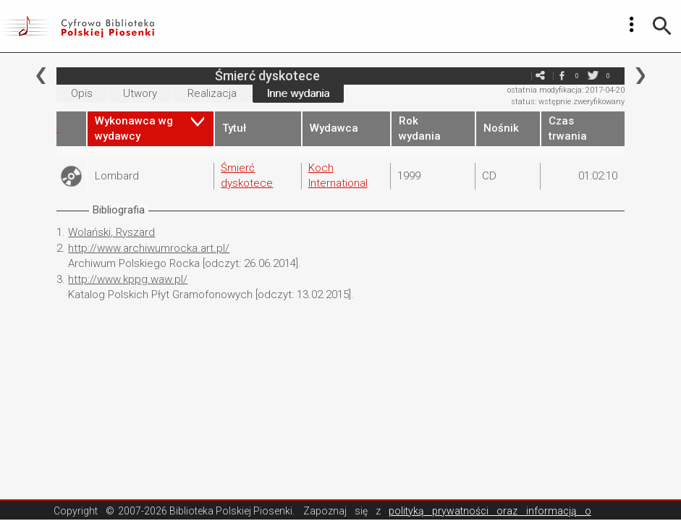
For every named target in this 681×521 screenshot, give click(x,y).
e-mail (519, 75)
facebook (562, 75)
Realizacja (212, 93)
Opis (82, 93)
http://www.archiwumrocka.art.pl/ (148, 248)
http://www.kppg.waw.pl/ (127, 279)
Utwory (140, 93)
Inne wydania (298, 93)
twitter (593, 75)
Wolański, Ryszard (111, 232)
